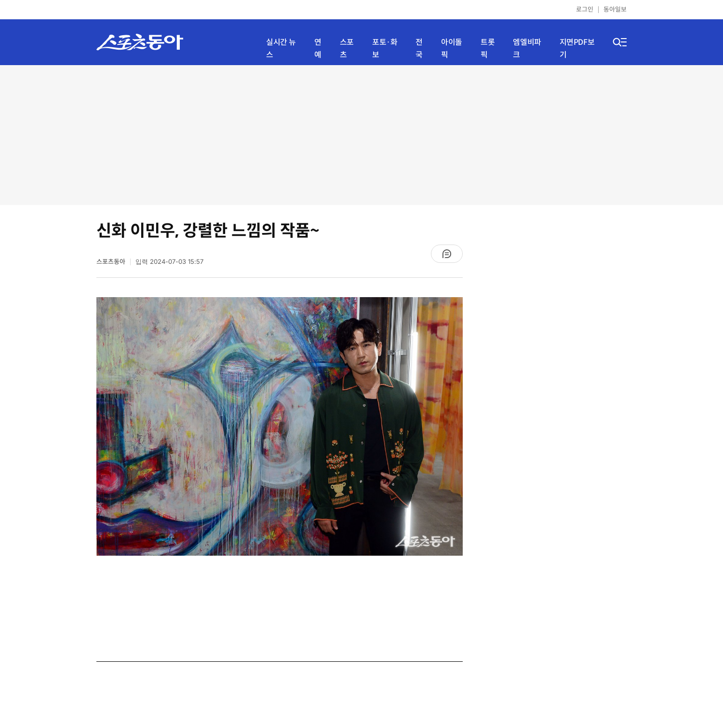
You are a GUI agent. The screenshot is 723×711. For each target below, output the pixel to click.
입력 (169, 261)
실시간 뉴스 (281, 48)
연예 (317, 48)
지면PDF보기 (577, 48)
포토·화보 (384, 48)
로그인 (584, 9)
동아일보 (615, 9)
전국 (419, 48)
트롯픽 (488, 48)
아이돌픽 (451, 48)
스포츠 (347, 48)
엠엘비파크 (527, 48)
